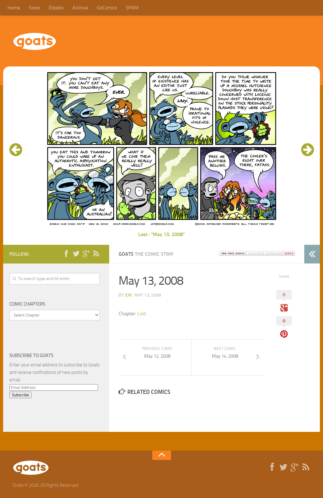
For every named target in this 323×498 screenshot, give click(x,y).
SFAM (132, 8)
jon (128, 295)
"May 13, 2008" (168, 234)
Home (13, 8)
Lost (143, 234)
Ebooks (56, 8)
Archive (80, 8)
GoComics (107, 8)
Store (34, 8)
